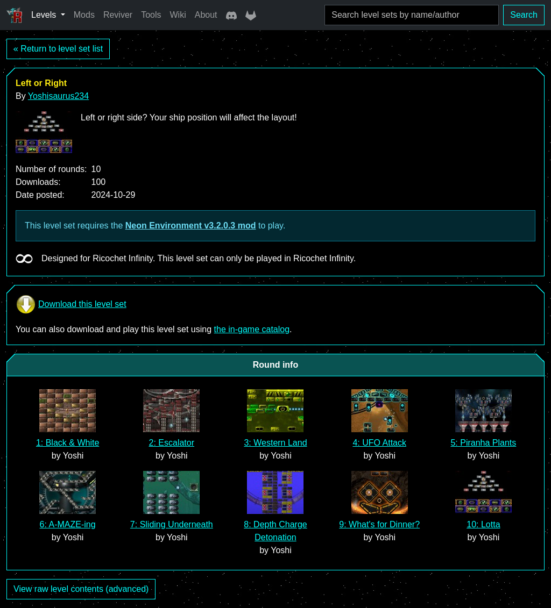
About (206, 14)
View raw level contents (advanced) (81, 588)
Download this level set (71, 304)
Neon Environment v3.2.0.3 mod (190, 225)
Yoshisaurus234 (58, 96)
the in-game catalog (252, 329)
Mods (84, 14)
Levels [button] (45, 14)
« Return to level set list (58, 48)
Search (524, 14)
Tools (151, 14)
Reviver (117, 14)
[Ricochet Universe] (14, 15)
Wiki (178, 14)
